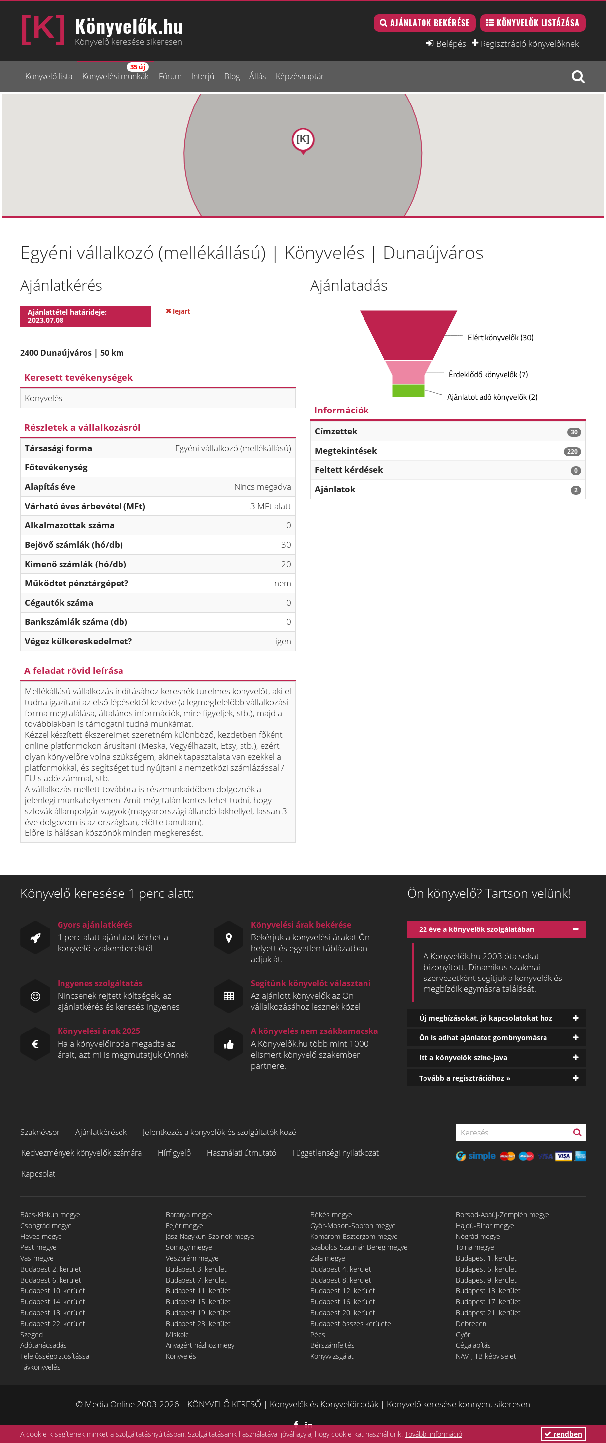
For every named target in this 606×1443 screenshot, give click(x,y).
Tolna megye (475, 1247)
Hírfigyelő (174, 1152)
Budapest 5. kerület (486, 1269)
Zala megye (327, 1258)
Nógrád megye (478, 1236)
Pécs (317, 1334)
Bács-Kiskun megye (50, 1214)
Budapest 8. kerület (340, 1280)
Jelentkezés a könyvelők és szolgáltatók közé (219, 1132)
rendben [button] (563, 1434)
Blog (232, 76)
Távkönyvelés (40, 1367)
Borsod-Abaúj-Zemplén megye (502, 1214)
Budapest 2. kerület (50, 1269)
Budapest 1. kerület (486, 1258)
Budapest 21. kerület (488, 1312)
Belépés (451, 43)
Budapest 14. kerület (52, 1301)
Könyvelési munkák (115, 72)
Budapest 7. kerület (196, 1280)
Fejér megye (184, 1225)
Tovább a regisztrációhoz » (465, 1077)
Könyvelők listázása (538, 23)
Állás (257, 76)
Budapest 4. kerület (340, 1269)
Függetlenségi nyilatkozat (335, 1152)
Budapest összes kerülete (350, 1323)
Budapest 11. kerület (198, 1290)
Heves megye (41, 1236)
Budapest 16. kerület (342, 1301)
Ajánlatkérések (101, 1132)
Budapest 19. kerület (198, 1312)
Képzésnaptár (300, 76)
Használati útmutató (241, 1152)
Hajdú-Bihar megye (485, 1225)
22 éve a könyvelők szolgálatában (476, 929)
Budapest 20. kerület (342, 1312)
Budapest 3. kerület (196, 1269)
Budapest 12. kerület (342, 1290)
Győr (463, 1334)
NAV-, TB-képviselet (486, 1356)
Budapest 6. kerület (50, 1280)
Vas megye (37, 1258)
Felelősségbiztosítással (55, 1356)
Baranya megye (189, 1214)
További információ (433, 1434)
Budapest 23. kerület (198, 1323)
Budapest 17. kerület (488, 1301)
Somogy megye (189, 1247)
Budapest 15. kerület (198, 1301)
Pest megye (38, 1247)
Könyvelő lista (48, 76)
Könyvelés (181, 1356)
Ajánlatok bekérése (430, 23)
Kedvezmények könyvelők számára (81, 1152)
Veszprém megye (192, 1258)
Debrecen (471, 1323)
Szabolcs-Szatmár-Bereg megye (359, 1247)
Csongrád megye (46, 1225)
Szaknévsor (40, 1132)
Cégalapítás (473, 1345)
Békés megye (331, 1214)
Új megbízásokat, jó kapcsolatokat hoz (485, 1018)
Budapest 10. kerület (52, 1290)
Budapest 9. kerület (486, 1280)
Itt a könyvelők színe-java (463, 1057)
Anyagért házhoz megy (200, 1345)
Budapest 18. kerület (52, 1312)
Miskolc (177, 1334)
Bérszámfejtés (332, 1345)
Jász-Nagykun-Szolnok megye (210, 1236)
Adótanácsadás (43, 1345)
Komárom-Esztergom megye (354, 1236)
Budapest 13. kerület (488, 1290)
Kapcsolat (38, 1173)
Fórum (170, 76)
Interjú (202, 76)
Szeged (31, 1334)
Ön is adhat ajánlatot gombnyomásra (483, 1037)
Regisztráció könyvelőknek (530, 43)
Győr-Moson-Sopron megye (353, 1225)
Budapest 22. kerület (52, 1323)
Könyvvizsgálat (332, 1356)
